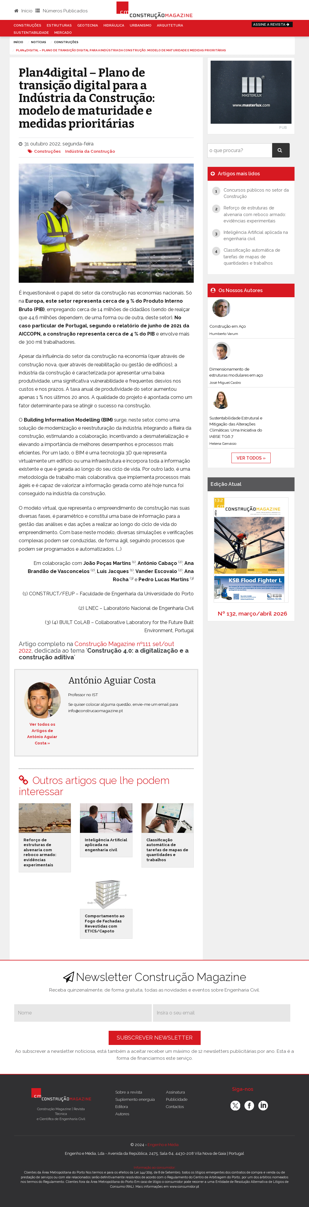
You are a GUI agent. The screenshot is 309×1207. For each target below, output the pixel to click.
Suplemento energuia (135, 1099)
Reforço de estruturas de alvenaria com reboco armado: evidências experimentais (40, 852)
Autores (122, 1113)
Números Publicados (61, 11)
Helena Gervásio (222, 443)
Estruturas (59, 25)
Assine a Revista (272, 24)
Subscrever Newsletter (155, 1037)
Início (23, 11)
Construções (27, 25)
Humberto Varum (223, 334)
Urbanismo (140, 25)
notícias (38, 42)
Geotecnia (87, 25)
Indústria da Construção (90, 151)
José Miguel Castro (225, 383)
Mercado (63, 32)
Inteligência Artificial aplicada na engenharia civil (106, 845)
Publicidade (176, 1099)
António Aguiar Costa (112, 680)
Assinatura (175, 1092)
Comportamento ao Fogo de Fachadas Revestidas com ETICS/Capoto (105, 923)
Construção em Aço (227, 326)
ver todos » (251, 457)
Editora (121, 1106)
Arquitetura (170, 25)
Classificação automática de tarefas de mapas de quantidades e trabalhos (167, 850)
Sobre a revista (128, 1092)
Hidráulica (114, 25)
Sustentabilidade (31, 32)
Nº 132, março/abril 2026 (252, 613)
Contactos (175, 1106)
